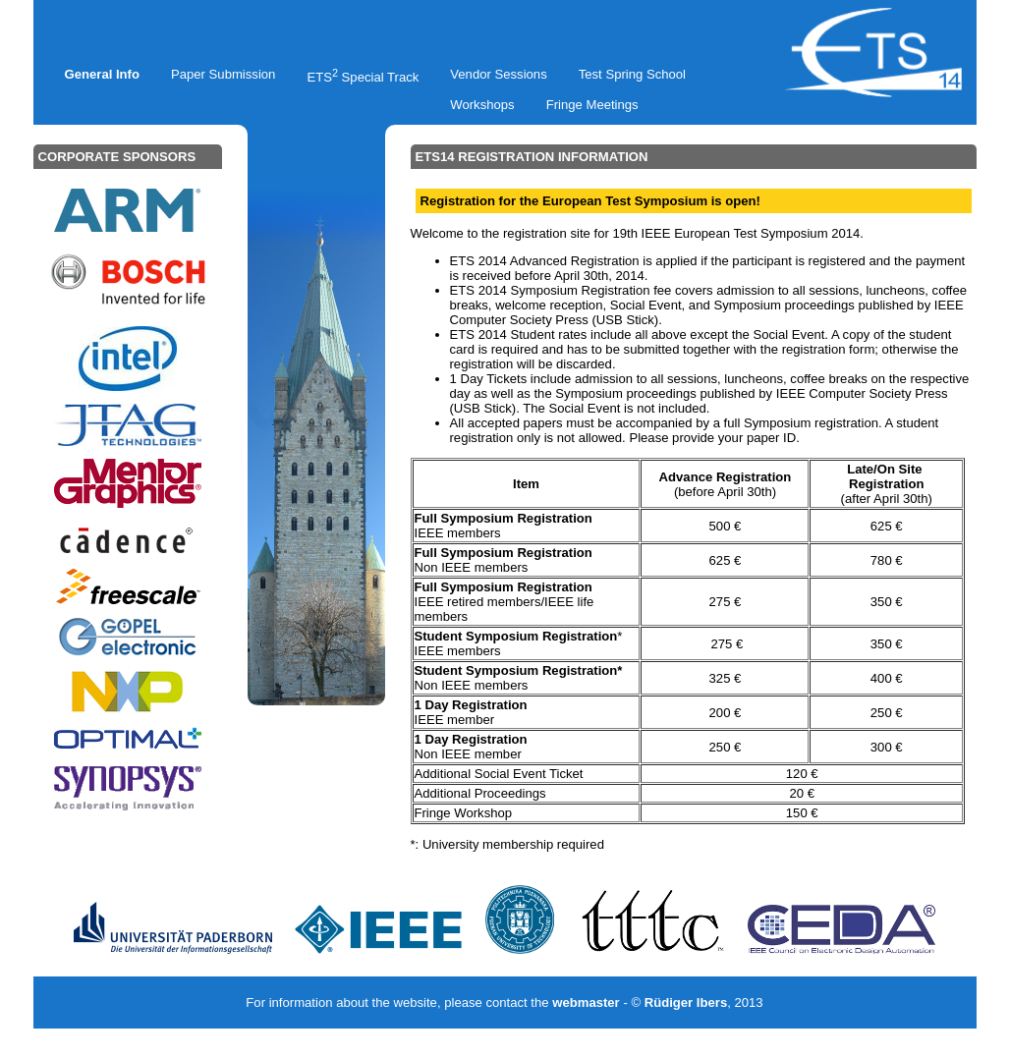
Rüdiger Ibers (686, 1002)
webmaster (586, 1002)
